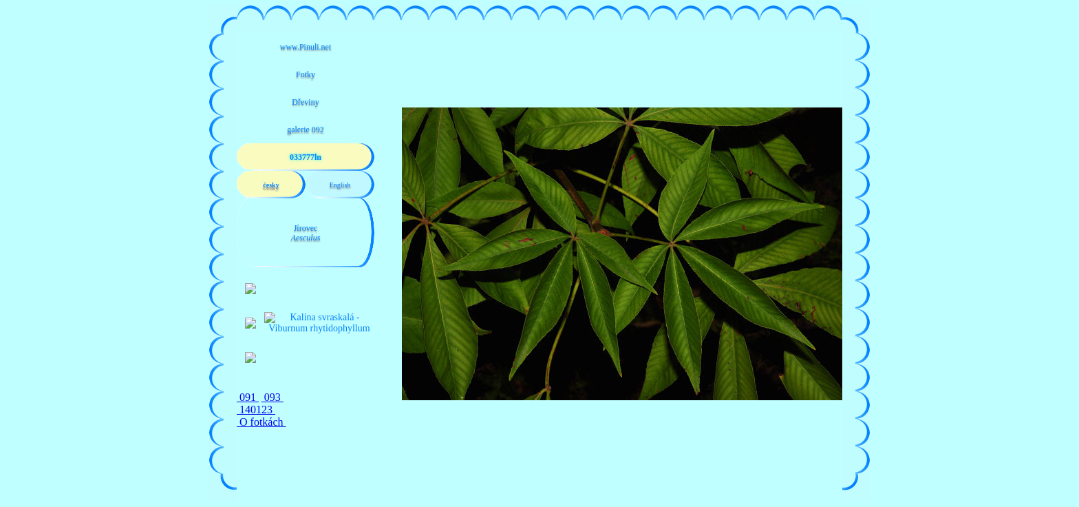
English (340, 185)
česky (271, 185)
